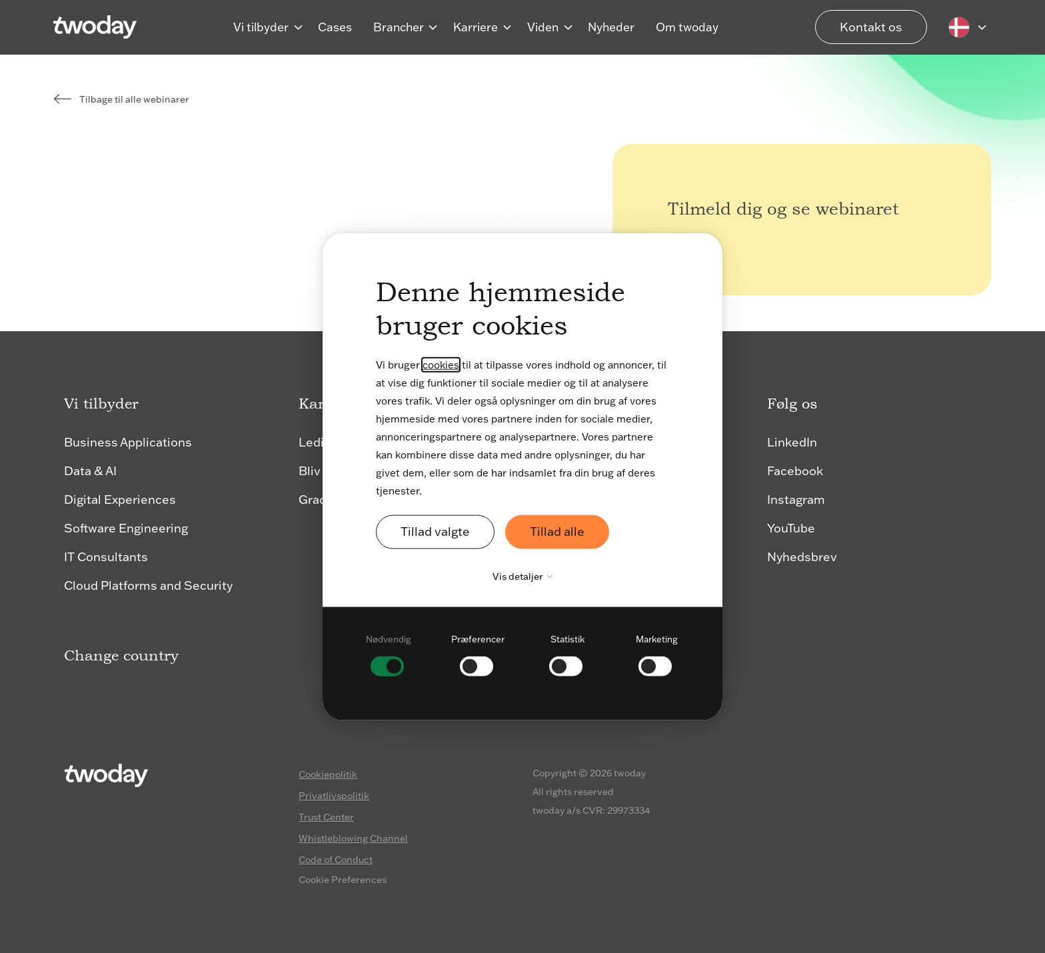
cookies (441, 365)
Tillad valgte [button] (435, 531)
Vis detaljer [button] (526, 576)
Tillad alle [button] (557, 531)
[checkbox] (388, 653)
